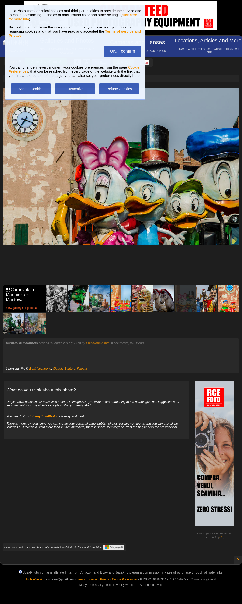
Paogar (82, 368)
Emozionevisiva (98, 343)
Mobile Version (35, 579)
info (221, 537)
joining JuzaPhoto (43, 416)
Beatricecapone (40, 368)
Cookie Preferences (125, 579)
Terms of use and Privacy (93, 579)
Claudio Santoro (64, 368)
